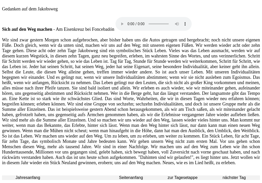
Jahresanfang (27, 177)
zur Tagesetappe (183, 177)
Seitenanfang (131, 177)
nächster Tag (234, 177)
